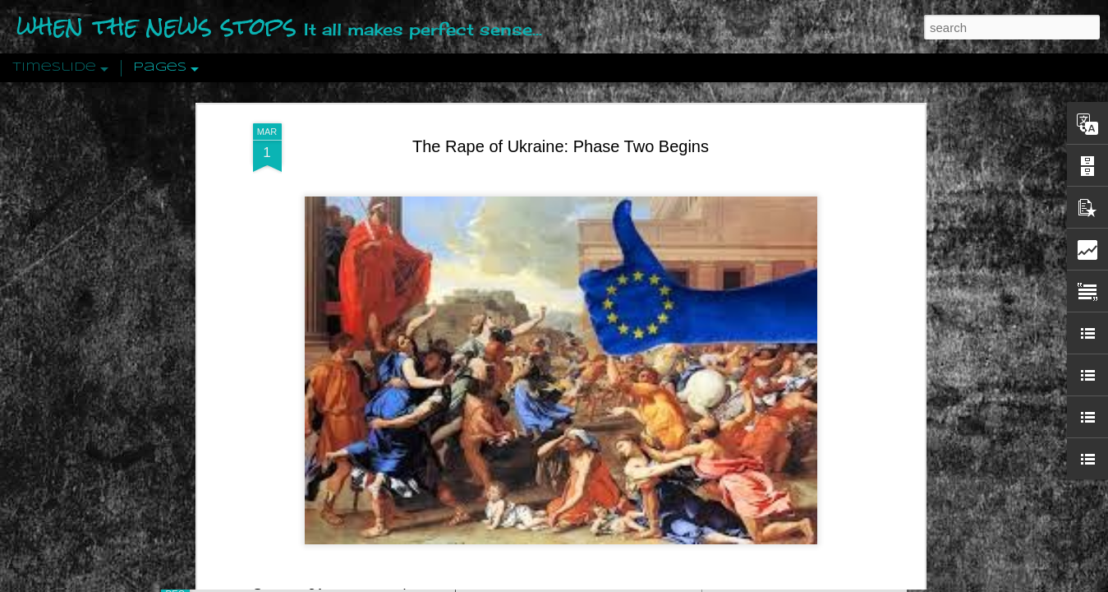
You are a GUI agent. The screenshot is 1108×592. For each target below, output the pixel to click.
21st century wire (364, 474)
